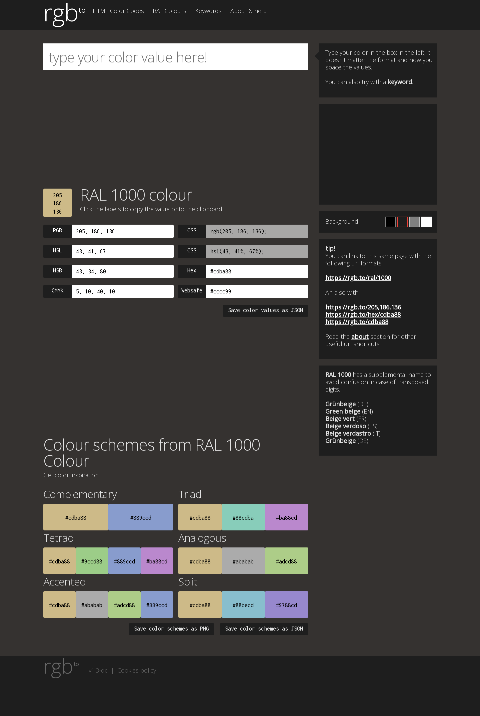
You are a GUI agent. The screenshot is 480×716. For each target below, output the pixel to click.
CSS (191, 230)
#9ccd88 (91, 561)
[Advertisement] (175, 123)
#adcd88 (286, 561)
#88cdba (243, 518)
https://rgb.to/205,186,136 (363, 307)
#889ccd (140, 518)
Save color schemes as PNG (171, 629)
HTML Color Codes (118, 11)
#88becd (243, 605)
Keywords (208, 11)
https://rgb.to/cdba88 (356, 322)
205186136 (57, 203)
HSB (57, 270)
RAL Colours (169, 11)
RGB (57, 230)
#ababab (243, 561)
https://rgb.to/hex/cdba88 (363, 314)
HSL (57, 250)
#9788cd (286, 605)
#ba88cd (286, 518)
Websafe (191, 290)
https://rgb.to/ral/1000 (358, 278)
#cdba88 (75, 518)
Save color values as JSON (265, 310)
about (360, 336)
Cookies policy (136, 670)
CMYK (58, 290)
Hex (191, 270)
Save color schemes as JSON (264, 629)
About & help (248, 11)
